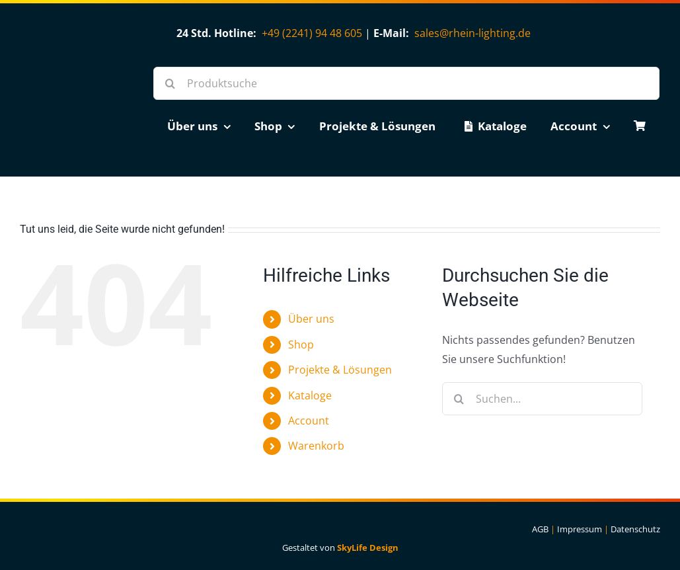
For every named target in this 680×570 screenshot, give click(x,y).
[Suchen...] (542, 398)
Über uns (311, 318)
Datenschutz (635, 529)
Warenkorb (316, 445)
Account (308, 420)
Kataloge (310, 395)
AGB (540, 529)
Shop (301, 344)
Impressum (579, 529)
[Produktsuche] (406, 83)
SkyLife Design (367, 547)
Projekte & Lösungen (340, 369)
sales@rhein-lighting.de (472, 33)
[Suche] (169, 83)
